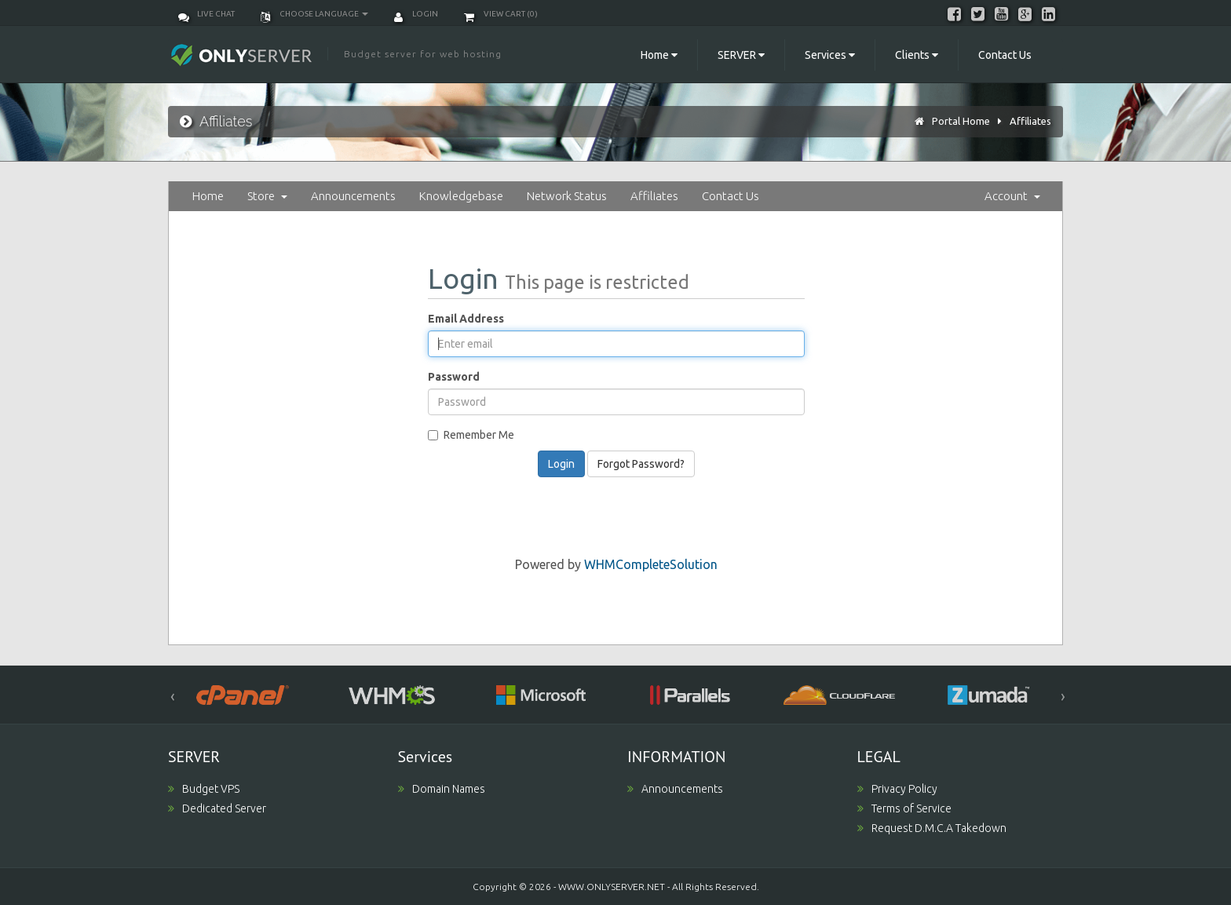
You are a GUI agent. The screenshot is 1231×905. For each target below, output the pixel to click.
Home (208, 196)
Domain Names (441, 789)
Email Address (466, 318)
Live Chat (206, 13)
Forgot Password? (641, 464)
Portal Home (961, 120)
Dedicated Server (217, 808)
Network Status (567, 196)
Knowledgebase (461, 196)
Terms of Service (904, 808)
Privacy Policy (897, 789)
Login (416, 13)
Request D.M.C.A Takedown (931, 828)
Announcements (353, 196)
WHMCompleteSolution (651, 564)
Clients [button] (916, 55)
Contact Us (1005, 55)
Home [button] (659, 55)
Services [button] (830, 55)
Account (1012, 196)
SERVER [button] (741, 55)
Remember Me (471, 435)
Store (267, 196)
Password (454, 376)
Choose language (314, 13)
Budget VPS (203, 789)
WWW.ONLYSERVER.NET (611, 886)
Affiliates (1030, 120)
